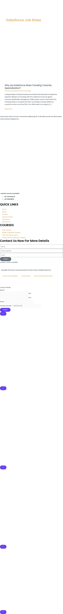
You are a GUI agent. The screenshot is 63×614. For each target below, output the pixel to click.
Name (2, 290)
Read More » (9, 109)
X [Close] (3, 388)
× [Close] (3, 313)
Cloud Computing (11, 91)
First (29, 293)
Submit (5, 309)
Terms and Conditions (10, 276)
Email (2, 302)
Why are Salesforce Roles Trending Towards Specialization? (28, 87)
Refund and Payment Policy (43, 276)
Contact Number (6, 306)
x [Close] (3, 467)
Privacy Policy (26, 276)
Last (29, 297)
